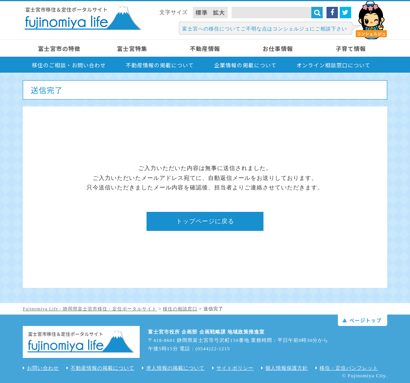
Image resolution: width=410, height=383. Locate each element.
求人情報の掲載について (173, 368)
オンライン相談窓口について (333, 65)
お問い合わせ (41, 368)
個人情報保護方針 (284, 368)
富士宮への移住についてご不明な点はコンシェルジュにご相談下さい (264, 29)
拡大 (219, 12)
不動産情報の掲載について (160, 65)
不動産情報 (205, 48)
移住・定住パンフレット (346, 368)
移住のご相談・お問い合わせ (69, 65)
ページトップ (362, 320)
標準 (202, 12)
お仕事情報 (278, 48)
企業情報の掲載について (245, 65)
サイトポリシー (233, 368)
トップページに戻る (205, 221)
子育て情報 (351, 48)
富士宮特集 (132, 48)
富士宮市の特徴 (59, 48)
